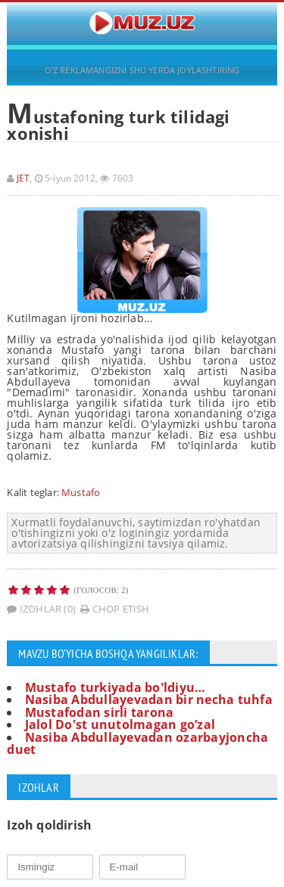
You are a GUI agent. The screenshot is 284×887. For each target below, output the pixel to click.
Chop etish (114, 609)
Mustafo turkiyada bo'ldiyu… (115, 687)
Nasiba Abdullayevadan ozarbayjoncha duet (137, 743)
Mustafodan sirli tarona (99, 712)
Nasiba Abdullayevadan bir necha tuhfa (149, 699)
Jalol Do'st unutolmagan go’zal (120, 724)
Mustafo (80, 492)
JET (23, 178)
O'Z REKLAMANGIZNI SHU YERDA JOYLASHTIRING (142, 70)
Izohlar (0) (41, 609)
